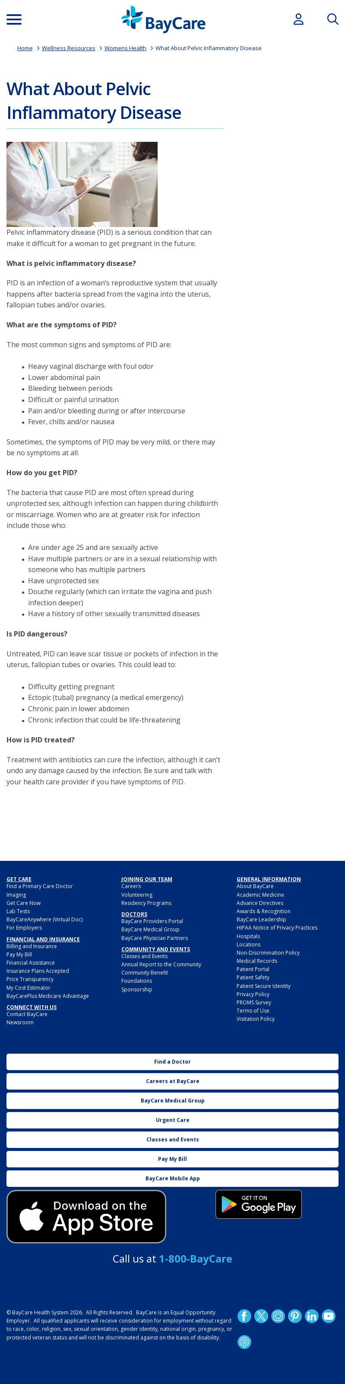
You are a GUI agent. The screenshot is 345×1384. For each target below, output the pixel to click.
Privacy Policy (253, 994)
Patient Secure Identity (264, 986)
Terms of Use (253, 1010)
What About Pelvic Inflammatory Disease (208, 48)
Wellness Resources (68, 48)
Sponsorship (136, 989)
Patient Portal (253, 969)
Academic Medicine (260, 894)
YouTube (328, 1316)
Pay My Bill (19, 954)
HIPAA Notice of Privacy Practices (277, 927)
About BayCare (255, 886)
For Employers (24, 927)
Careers (131, 886)
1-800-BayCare (195, 1258)
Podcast (244, 1342)
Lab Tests (18, 911)
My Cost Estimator (28, 987)
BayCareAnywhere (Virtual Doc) (44, 919)
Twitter (261, 1316)
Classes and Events (144, 956)
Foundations (136, 980)
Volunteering (136, 894)
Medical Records (257, 961)
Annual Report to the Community (161, 964)
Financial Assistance (30, 962)
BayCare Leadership (261, 919)
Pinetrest (294, 1316)
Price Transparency (30, 979)
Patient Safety (253, 977)
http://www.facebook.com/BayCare (244, 1316)
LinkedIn (311, 1316)
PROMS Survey (254, 1002)
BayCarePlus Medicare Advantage (47, 996)
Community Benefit (144, 972)
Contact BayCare (26, 1014)
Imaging (16, 894)
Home (25, 48)
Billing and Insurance (31, 946)
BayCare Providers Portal (152, 921)
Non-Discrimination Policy (268, 952)
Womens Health (125, 48)
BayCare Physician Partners (154, 938)
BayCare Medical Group (150, 929)
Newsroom (20, 1022)
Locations (248, 944)
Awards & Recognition (264, 911)
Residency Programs (146, 903)
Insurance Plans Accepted (37, 971)
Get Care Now (23, 903)
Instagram (278, 1316)
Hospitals (248, 936)
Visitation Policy (256, 1019)
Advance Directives (260, 903)
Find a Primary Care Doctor (39, 886)
